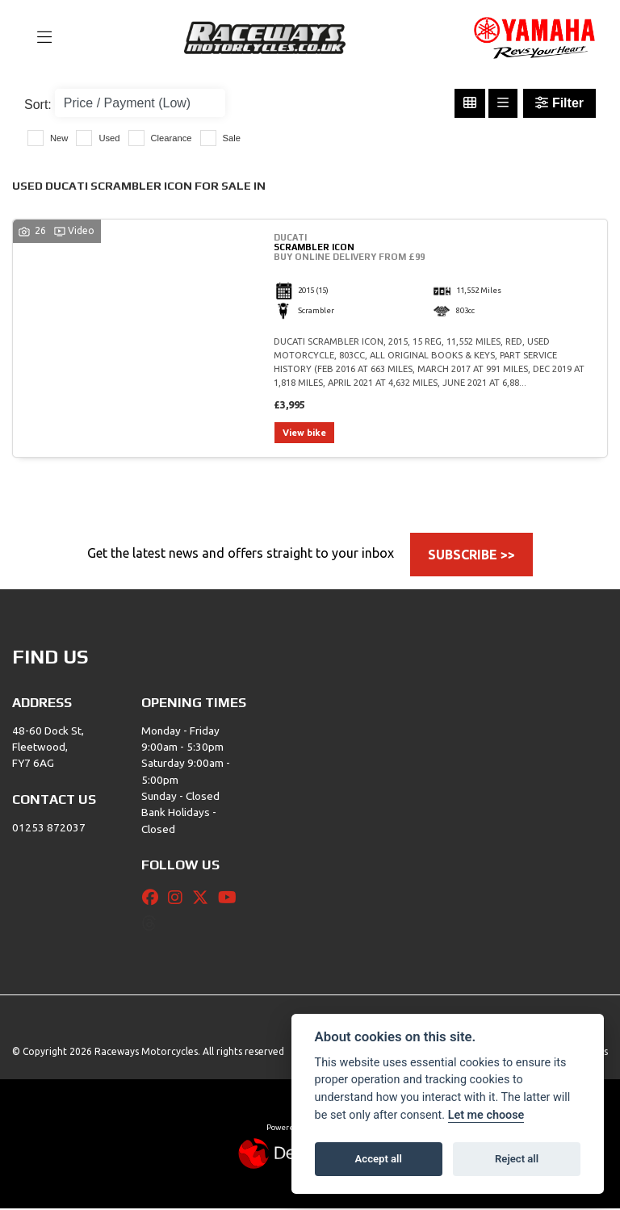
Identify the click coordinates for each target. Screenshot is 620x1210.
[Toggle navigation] (37, 38)
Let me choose (486, 1115)
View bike (306, 433)
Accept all (378, 1159)
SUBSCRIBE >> (471, 555)
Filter (559, 103)
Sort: (38, 104)
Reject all (516, 1159)
